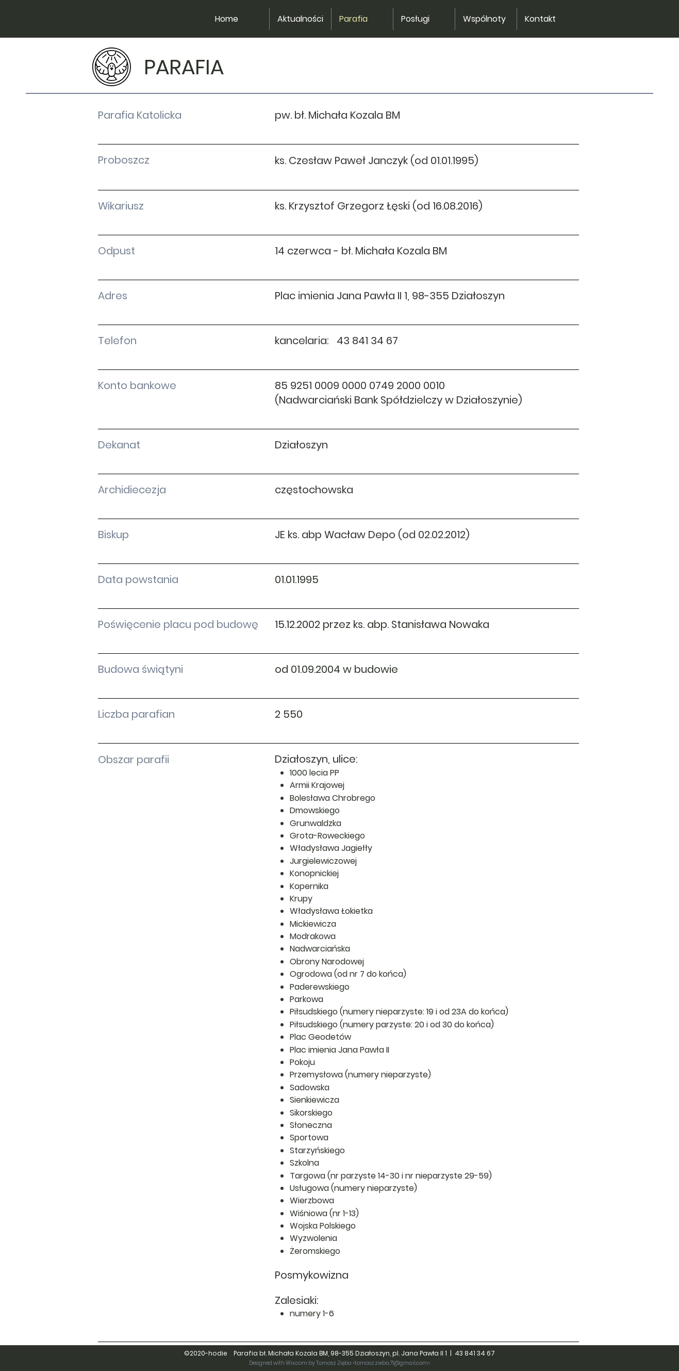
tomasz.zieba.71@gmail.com (391, 1363)
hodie (220, 1353)
